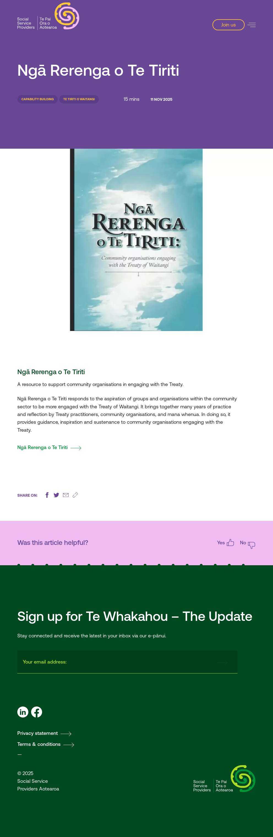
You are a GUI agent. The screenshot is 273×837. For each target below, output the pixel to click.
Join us (228, 25)
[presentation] (169, 662)
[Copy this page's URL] (75, 495)
